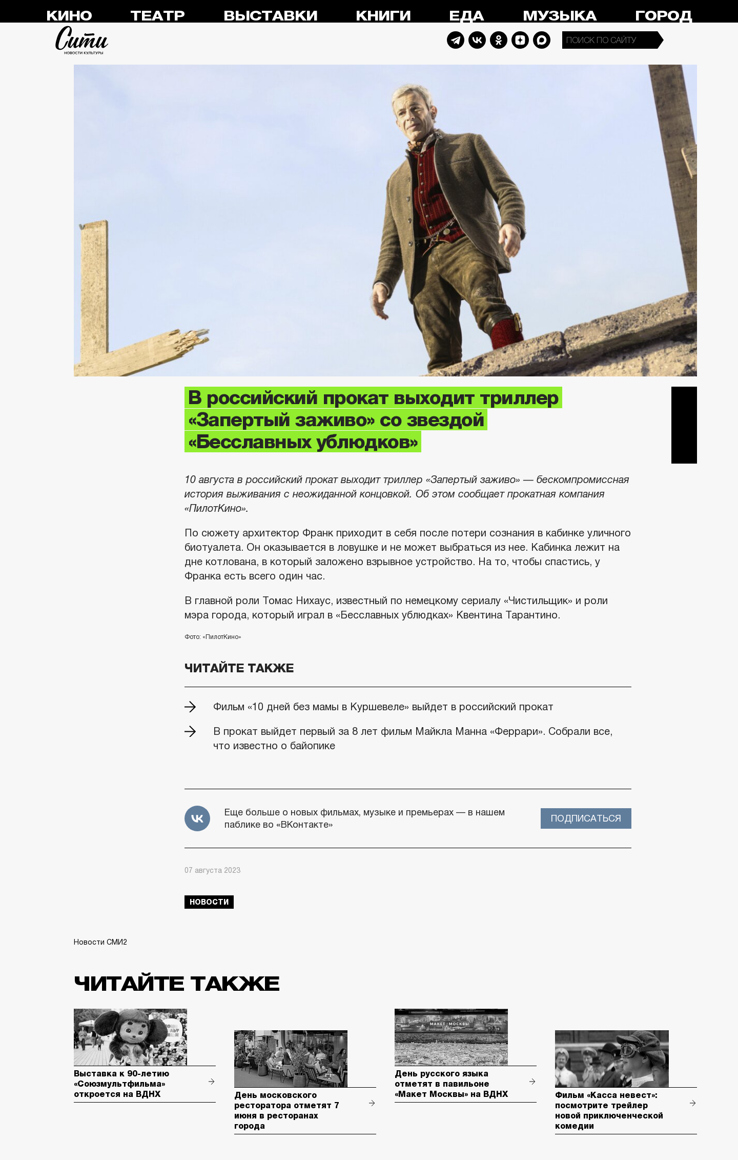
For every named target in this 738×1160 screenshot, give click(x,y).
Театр (157, 16)
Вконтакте (684, 425)
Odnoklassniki (498, 40)
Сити (82, 40)
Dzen (520, 40)
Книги (383, 16)
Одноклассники (684, 451)
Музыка (560, 16)
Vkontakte (477, 40)
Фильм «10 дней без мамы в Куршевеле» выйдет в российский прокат (383, 706)
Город (663, 16)
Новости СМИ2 (100, 942)
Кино (69, 16)
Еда (466, 16)
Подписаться (586, 818)
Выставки (270, 16)
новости (209, 902)
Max (541, 40)
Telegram (455, 40)
